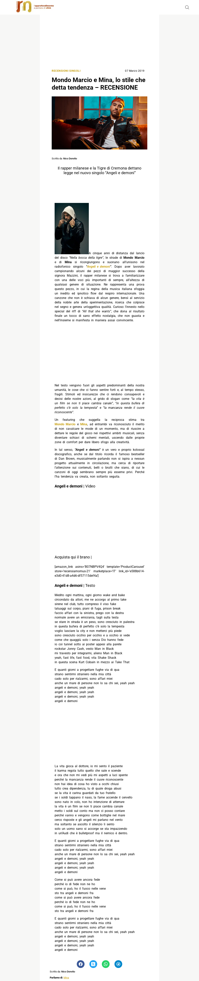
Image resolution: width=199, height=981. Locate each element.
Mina (66, 977)
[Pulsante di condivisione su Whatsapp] (106, 964)
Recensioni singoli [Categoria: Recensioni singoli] (66, 71)
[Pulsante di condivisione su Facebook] (81, 964)
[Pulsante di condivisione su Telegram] (118, 964)
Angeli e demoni (98, 266)
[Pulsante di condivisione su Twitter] (93, 964)
